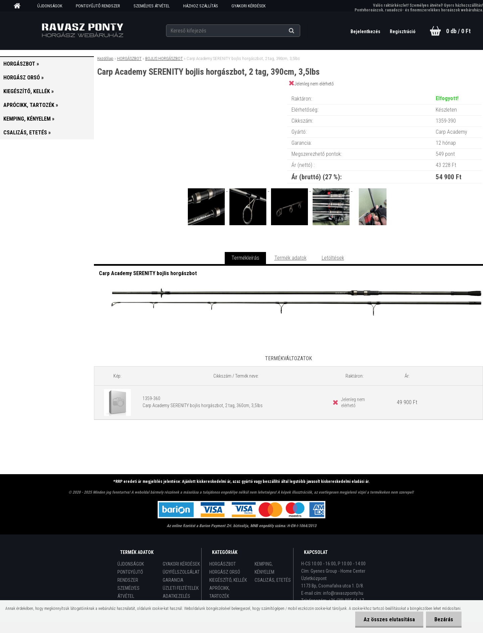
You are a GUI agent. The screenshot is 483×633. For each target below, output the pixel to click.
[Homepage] (19, 6)
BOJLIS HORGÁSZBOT (164, 58)
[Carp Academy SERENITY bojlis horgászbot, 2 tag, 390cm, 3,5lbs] (207, 189)
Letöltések (333, 258)
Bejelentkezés (366, 31)
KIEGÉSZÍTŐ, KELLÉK (228, 580)
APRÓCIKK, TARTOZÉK (219, 592)
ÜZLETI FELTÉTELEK (181, 588)
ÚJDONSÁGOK (49, 5)
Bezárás (443, 619)
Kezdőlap (105, 58)
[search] (300, 30)
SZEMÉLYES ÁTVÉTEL (151, 5)
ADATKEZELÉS (176, 596)
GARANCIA (173, 580)
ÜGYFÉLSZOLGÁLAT (181, 572)
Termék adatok (290, 258)
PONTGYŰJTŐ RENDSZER (98, 5)
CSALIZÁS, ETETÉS (273, 580)
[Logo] (82, 30)
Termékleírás (245, 258)
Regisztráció (403, 31)
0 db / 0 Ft (458, 31)
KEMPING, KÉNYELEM (264, 568)
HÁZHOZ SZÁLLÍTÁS (200, 5)
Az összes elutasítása (389, 619)
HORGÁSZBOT (129, 58)
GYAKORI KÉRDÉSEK (248, 5)
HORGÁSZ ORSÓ (224, 572)
